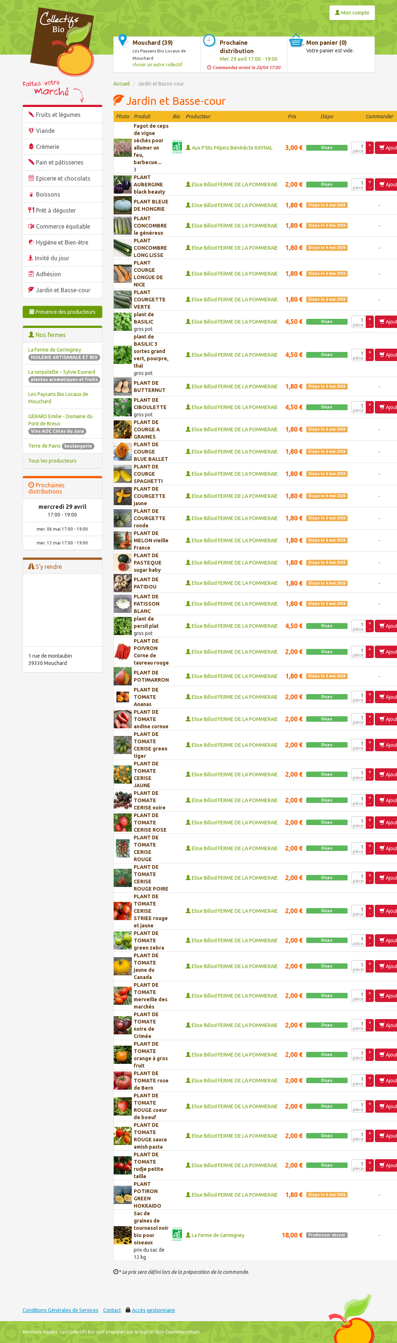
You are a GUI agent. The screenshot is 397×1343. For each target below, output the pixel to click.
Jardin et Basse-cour (63, 290)
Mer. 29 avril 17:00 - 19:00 (249, 59)
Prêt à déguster (56, 210)
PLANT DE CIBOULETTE (150, 403)
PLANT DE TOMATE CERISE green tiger (150, 745)
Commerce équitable (63, 226)
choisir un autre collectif (157, 64)
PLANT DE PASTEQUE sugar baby (148, 562)
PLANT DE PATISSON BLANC (146, 604)
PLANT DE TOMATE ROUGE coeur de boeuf (150, 1106)
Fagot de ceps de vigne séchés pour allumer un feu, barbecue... (151, 144)
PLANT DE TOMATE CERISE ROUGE (146, 848)
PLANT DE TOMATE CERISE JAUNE (146, 774)
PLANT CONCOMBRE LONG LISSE (150, 248)
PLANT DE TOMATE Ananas (146, 697)
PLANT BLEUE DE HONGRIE (151, 205)
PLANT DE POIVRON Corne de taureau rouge (151, 652)
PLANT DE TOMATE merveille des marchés (150, 996)
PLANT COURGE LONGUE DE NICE (148, 274)
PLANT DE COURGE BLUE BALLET (151, 451)
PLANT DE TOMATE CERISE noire (150, 800)
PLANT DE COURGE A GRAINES (147, 429)
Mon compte (352, 13)
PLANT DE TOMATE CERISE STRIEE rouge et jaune (151, 911)
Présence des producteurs (62, 312)
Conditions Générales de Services (60, 1310)
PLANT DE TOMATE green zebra (149, 940)
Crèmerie (47, 146)
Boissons (48, 194)
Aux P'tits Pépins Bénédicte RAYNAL (229, 148)
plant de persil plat (146, 622)
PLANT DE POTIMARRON (151, 676)
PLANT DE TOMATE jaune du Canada (146, 966)
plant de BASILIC (144, 318)
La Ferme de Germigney (215, 1235)
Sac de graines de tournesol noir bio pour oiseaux (151, 1228)
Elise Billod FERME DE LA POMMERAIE (232, 184)
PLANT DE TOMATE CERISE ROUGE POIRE (151, 878)
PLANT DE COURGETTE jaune (150, 496)
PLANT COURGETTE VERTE (150, 299)
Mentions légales (40, 1332)
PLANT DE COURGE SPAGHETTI (148, 474)
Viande (45, 130)
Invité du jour (52, 258)
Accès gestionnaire (153, 1310)
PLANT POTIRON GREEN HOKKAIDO (147, 1195)
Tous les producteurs (52, 461)
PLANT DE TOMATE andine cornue (151, 719)
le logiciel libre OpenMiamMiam (167, 1332)
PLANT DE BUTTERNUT (150, 386)
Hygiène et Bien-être (62, 242)
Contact (112, 1310)
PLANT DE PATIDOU (146, 583)
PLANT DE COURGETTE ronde (150, 518)
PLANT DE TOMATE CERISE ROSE (150, 822)
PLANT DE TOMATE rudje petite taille (148, 1165)
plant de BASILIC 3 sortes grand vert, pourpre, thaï (151, 351)
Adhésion (48, 274)
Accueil (121, 84)
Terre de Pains (61, 446)
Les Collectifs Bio (77, 1332)
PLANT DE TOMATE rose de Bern (151, 1080)
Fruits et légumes (58, 114)
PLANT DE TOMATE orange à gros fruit (151, 1055)
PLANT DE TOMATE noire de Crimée (146, 1025)
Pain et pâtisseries (60, 162)
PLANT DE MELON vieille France (151, 540)
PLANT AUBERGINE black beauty (149, 184)
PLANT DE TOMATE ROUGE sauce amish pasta (150, 1136)
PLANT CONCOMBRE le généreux (150, 225)
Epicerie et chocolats (63, 178)
